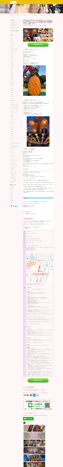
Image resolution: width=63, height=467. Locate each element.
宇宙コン (12, 121)
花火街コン (12, 72)
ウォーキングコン (13, 119)
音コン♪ (12, 117)
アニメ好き (12, 98)
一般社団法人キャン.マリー (30, 465)
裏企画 (12, 133)
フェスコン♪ (12, 150)
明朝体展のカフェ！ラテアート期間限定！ (15, 20)
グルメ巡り (12, 80)
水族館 (12, 74)
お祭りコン (12, 131)
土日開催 (40, 25)
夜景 (45, 25)
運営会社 (11, 456)
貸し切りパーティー (14, 148)
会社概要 (11, 457)
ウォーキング (13, 127)
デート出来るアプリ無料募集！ (15, 144)
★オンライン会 (13, 102)
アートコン (12, 123)
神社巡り (12, 84)
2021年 (12, 196)
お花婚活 (12, 113)
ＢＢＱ (12, 86)
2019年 (12, 200)
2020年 (12, 198)
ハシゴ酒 (12, 96)
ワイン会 (12, 152)
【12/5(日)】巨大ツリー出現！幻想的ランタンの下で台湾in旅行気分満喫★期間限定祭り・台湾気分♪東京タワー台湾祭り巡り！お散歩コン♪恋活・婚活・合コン (45, 452)
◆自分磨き (12, 100)
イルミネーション (13, 141)
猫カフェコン (13, 137)
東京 (42, 25)
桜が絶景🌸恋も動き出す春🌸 (15, 28)
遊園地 (12, 115)
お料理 (12, 88)
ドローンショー (13, 37)
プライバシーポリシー (23, 456)
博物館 (12, 82)
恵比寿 (12, 92)
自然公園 (44, 25)
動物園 (12, 76)
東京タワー (12, 90)
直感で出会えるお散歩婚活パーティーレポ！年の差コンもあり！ (15, 31)
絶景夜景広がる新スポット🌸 (15, 22)
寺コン (12, 139)
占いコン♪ (12, 125)
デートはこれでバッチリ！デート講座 (15, 109)
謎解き (12, 94)
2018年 (12, 202)
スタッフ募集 (16, 456)
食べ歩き (12, 39)
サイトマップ (29, 456)
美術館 (12, 129)
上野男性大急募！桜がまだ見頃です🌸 (15, 25)
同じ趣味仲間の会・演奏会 (15, 146)
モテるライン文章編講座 (14, 107)
